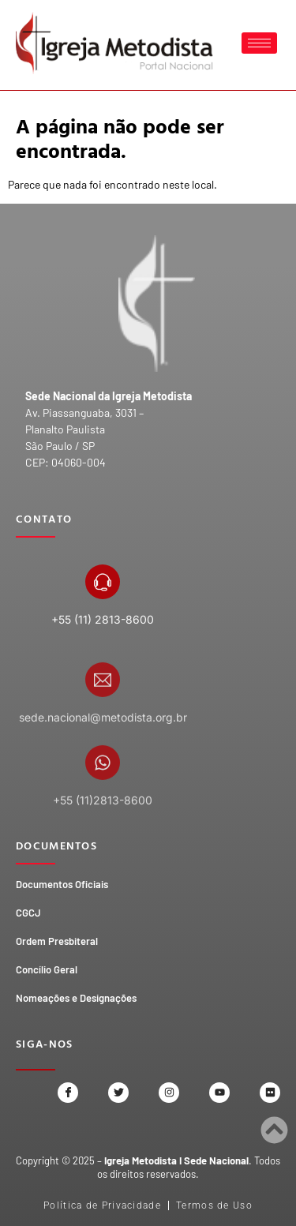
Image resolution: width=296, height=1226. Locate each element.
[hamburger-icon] (259, 43)
